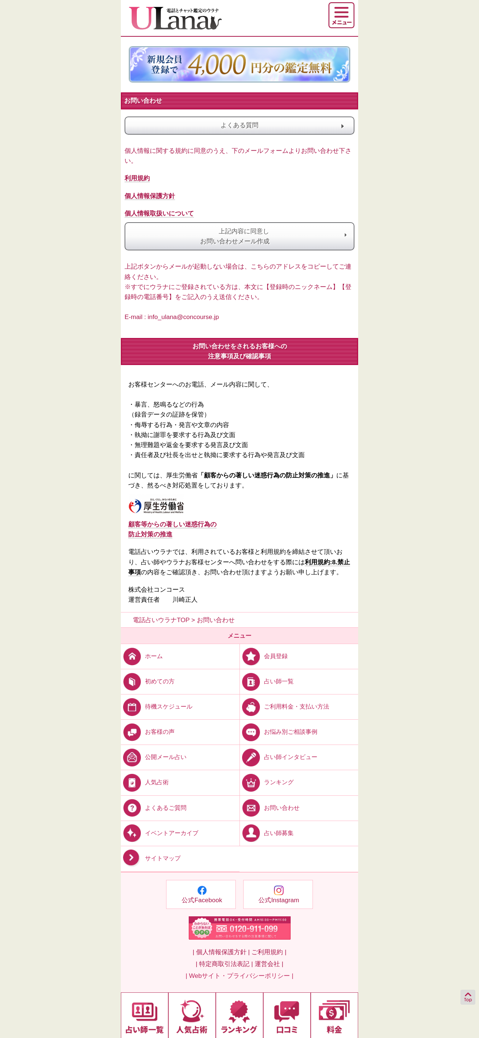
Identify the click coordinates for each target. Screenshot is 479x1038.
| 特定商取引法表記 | (224, 964)
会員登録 (264, 656)
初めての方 (148, 681)
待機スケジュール (156, 706)
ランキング (267, 782)
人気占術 (145, 782)
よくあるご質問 (153, 807)
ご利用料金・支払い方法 (284, 706)
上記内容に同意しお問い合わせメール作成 (239, 236)
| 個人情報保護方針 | (221, 952)
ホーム (142, 656)
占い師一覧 (267, 681)
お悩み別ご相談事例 (278, 732)
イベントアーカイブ (159, 833)
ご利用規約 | (268, 952)
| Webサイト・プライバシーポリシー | (240, 975)
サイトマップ (151, 858)
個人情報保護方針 (150, 196)
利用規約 (137, 178)
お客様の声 (148, 732)
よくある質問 (274, 125)
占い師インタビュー (278, 757)
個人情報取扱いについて (159, 213)
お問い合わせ (270, 807)
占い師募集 (267, 833)
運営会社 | (269, 964)
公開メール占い (153, 757)
